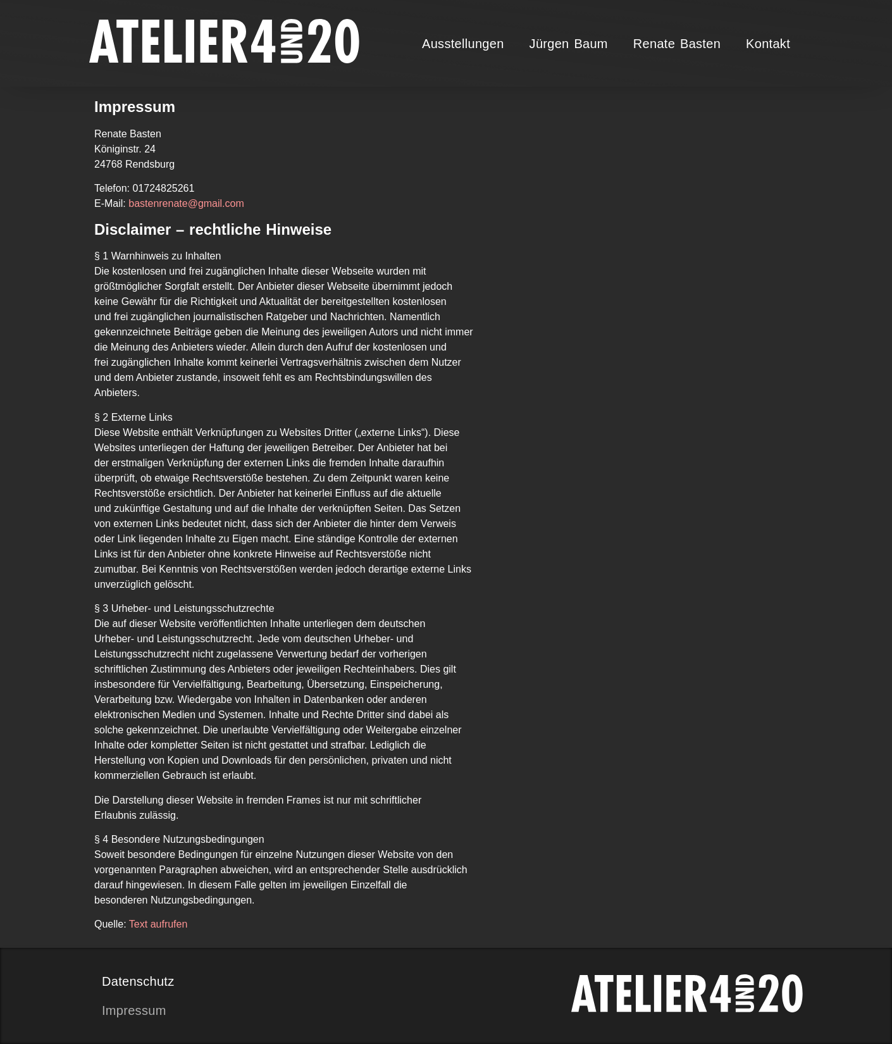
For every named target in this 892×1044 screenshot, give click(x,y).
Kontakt (768, 44)
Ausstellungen (463, 44)
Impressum (134, 1010)
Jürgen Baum (569, 44)
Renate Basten (677, 44)
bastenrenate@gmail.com (186, 203)
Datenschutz (138, 981)
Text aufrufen (158, 924)
